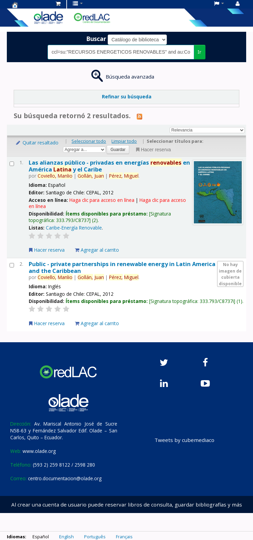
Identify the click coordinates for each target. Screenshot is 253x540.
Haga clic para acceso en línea (101, 200)
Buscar (96, 38)
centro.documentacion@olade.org (65, 478)
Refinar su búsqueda (126, 96)
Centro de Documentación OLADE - (29, 4)
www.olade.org (39, 451)
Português (95, 537)
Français (124, 537)
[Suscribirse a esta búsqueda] (139, 116)
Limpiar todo (124, 141)
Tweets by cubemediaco (184, 440)
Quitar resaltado (36, 142)
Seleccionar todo (88, 141)
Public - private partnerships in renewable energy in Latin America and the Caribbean (122, 267)
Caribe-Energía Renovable (74, 227)
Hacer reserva (153, 149)
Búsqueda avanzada (130, 76)
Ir (199, 52)
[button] (58, 3)
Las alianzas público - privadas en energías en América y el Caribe (109, 165)
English (66, 537)
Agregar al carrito (97, 250)
